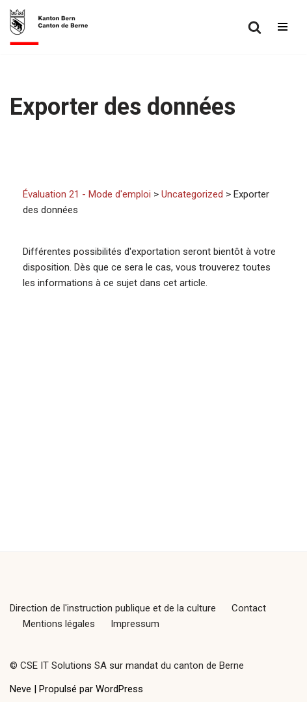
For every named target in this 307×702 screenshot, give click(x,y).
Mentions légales (59, 624)
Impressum (135, 624)
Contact (249, 608)
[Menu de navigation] (282, 26)
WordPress (119, 689)
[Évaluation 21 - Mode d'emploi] (49, 27)
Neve (20, 689)
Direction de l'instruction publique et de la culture (113, 608)
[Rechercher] (254, 27)
